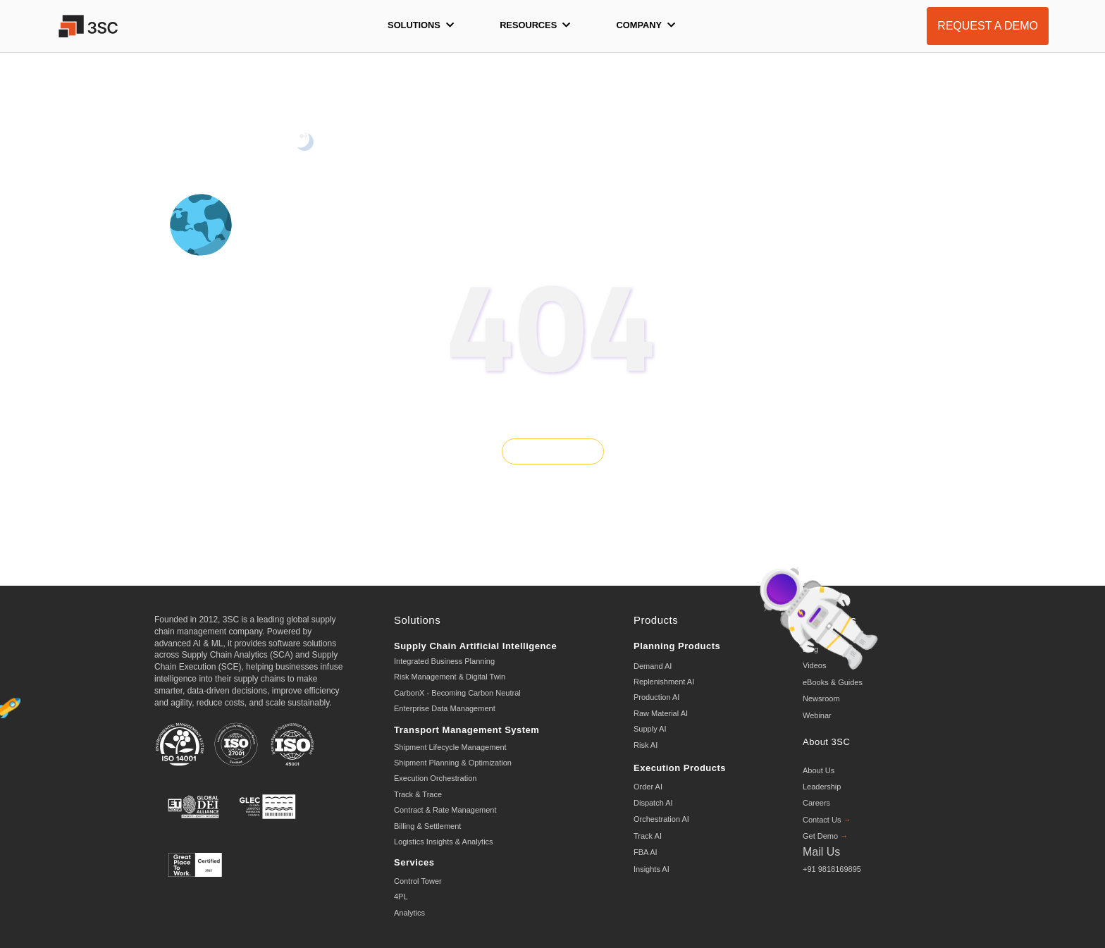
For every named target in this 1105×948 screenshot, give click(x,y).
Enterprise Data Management (444, 708)
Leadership (822, 786)
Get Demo (825, 836)
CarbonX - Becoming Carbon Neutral (457, 693)
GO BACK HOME (552, 451)
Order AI (648, 786)
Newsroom (821, 698)
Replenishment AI (664, 681)
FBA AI (646, 852)
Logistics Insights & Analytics (443, 841)
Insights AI (651, 869)
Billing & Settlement (427, 826)
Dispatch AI (653, 803)
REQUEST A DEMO (987, 26)
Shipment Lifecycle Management (450, 747)
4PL (401, 896)
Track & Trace (418, 794)
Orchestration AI (661, 819)
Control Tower (418, 881)
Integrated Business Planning (444, 661)
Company (646, 25)
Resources (535, 25)
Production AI (656, 697)
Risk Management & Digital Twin (449, 676)
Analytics (409, 913)
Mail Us (821, 852)
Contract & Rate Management (445, 810)
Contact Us (827, 819)
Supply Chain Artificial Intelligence (475, 646)
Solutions (420, 25)
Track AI (648, 836)
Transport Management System (466, 730)
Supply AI (650, 729)
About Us (818, 770)
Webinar (817, 715)
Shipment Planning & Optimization (453, 762)
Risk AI (646, 745)
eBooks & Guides (833, 682)
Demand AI (653, 666)
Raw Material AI (661, 713)
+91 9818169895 (832, 869)
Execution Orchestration (435, 778)
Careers (816, 803)
